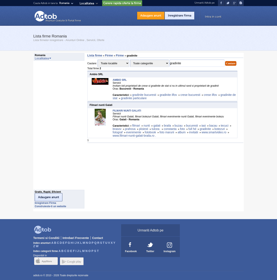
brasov (117, 129)
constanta (170, 129)
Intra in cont (213, 16)
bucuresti (192, 125)
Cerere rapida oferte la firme (122, 3)
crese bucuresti (190, 94)
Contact (97, 238)
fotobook (150, 132)
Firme (109, 55)
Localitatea (87, 3)
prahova (130, 129)
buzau (179, 125)
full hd (192, 129)
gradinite (205, 129)
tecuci (224, 125)
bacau (213, 125)
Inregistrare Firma (179, 15)
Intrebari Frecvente (76, 238)
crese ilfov (210, 94)
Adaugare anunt (150, 15)
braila (167, 125)
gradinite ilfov (168, 94)
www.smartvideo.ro (214, 132)
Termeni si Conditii (46, 238)
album (182, 132)
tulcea (156, 129)
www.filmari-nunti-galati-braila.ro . (135, 135)
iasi (203, 125)
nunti (146, 125)
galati (156, 125)
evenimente (133, 132)
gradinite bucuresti (144, 94)
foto (182, 129)
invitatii (193, 132)
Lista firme (94, 55)
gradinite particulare (134, 98)
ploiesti (143, 129)
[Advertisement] (50, 126)
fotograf (117, 132)
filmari (136, 125)
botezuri (219, 129)
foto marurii (167, 132)
